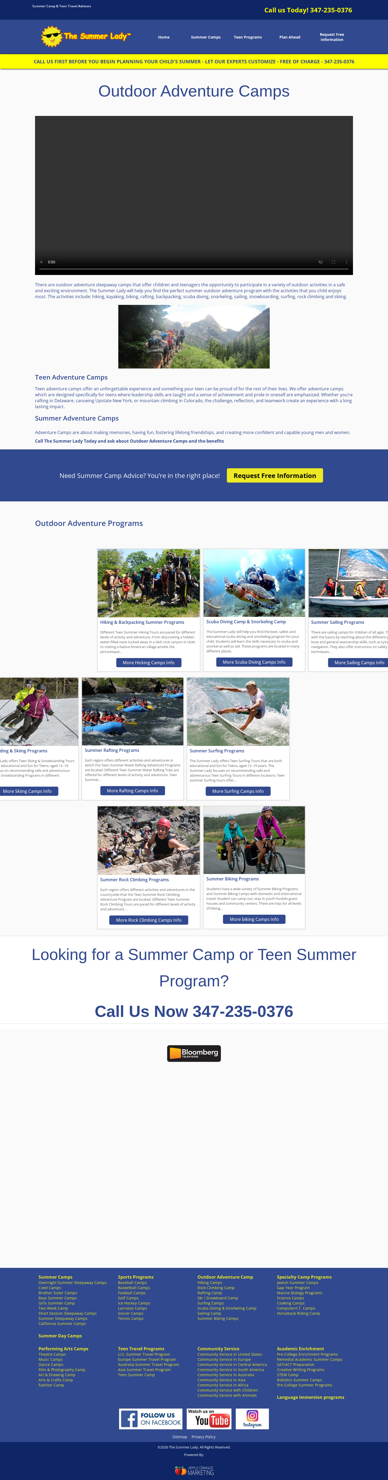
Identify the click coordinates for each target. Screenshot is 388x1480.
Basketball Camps (134, 1287)
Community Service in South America (231, 1369)
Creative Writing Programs (300, 1369)
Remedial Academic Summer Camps (309, 1359)
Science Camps (290, 1297)
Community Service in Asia (221, 1379)
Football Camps (132, 1292)
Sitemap (179, 1436)
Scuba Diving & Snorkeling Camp (227, 1308)
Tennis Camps (131, 1318)
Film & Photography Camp (62, 1369)
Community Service (218, 1349)
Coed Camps (50, 1287)
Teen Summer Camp (136, 1374)
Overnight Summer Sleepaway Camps (73, 1282)
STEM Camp (288, 1374)
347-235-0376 (331, 9)
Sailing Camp (209, 1313)
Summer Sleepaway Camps (63, 1318)
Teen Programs (248, 37)
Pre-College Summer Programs (304, 1385)
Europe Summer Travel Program (147, 1359)
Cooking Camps (291, 1303)
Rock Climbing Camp (216, 1287)
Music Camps (51, 1359)
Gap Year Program (293, 1287)
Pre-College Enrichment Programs (307, 1354)
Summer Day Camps (60, 1336)
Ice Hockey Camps (134, 1303)
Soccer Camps (130, 1313)
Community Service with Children (228, 1390)
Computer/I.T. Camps (296, 1308)
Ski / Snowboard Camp (218, 1297)
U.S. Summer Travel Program (144, 1354)
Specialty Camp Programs (304, 1277)
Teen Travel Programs (141, 1349)
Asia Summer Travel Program (144, 1369)
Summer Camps (206, 37)
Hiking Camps (210, 1282)
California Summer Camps (62, 1323)
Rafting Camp (210, 1292)
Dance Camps (51, 1364)
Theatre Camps (52, 1354)
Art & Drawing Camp (57, 1374)
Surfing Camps (211, 1303)
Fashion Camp (51, 1385)
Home (163, 37)
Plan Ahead (289, 37)
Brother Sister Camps (58, 1292)
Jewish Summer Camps (297, 1282)
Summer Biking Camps (218, 1318)
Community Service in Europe (224, 1359)
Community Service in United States (230, 1354)
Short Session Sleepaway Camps (68, 1313)
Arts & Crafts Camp (56, 1379)
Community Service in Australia (226, 1374)
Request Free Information (332, 37)
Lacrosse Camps (132, 1308)
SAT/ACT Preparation (295, 1364)
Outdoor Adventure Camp (225, 1277)
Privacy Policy (204, 1436)
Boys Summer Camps (58, 1297)
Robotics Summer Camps (299, 1379)
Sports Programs (136, 1277)
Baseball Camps (132, 1282)
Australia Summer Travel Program (148, 1364)
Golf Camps (128, 1297)
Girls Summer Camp (57, 1303)
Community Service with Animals (227, 1395)
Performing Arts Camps (63, 1349)
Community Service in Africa (223, 1385)
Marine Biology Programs (299, 1292)
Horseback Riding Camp (298, 1313)
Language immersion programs (310, 1397)
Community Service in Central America (232, 1364)
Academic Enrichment (300, 1349)
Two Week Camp (53, 1308)
